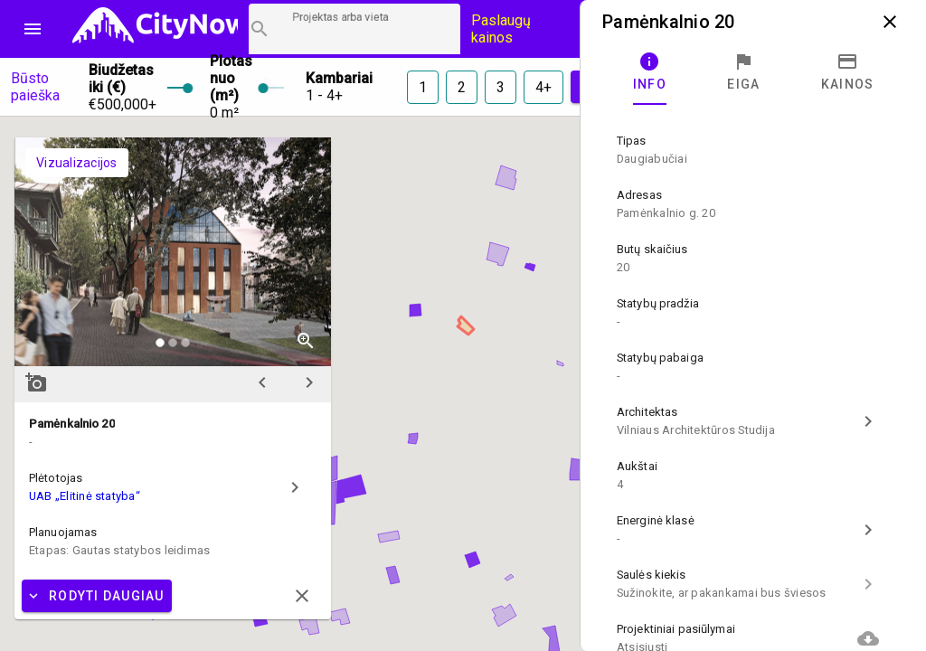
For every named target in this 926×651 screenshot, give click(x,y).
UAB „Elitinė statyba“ (84, 496)
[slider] (177, 86)
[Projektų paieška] (354, 29)
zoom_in (306, 341)
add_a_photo (36, 382)
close (890, 22)
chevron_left (262, 382)
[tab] (649, 72)
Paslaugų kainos (501, 29)
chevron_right (309, 382)
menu (32, 29)
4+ (543, 87)
